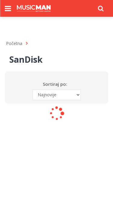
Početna (14, 43)
